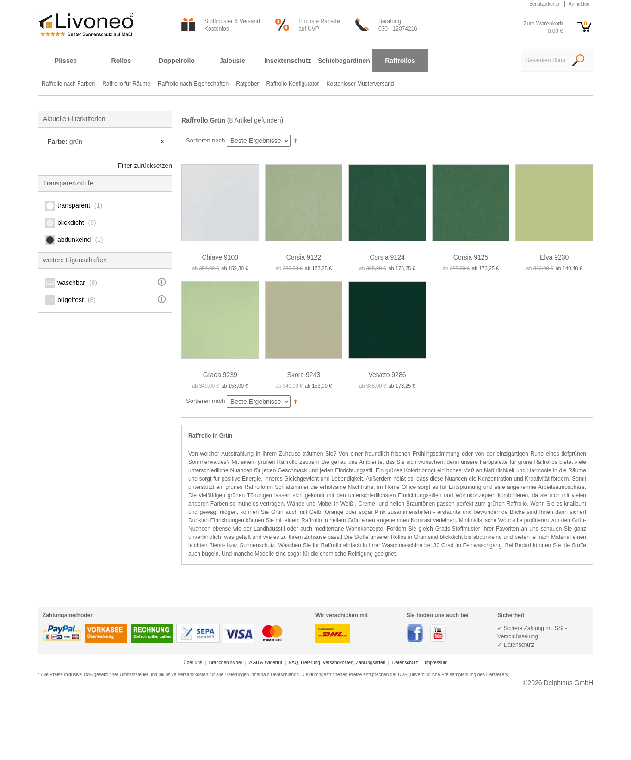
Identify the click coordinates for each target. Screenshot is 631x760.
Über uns (192, 662)
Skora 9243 (304, 374)
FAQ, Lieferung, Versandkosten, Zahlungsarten (337, 662)
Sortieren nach (205, 140)
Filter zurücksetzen (145, 165)
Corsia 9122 (304, 257)
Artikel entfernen (162, 141)
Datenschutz (405, 662)
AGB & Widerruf (265, 662)
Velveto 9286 (387, 374)
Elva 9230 (554, 257)
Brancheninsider (225, 662)
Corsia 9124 (387, 257)
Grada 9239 (220, 374)
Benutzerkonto (544, 3)
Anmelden (579, 3)
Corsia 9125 (471, 257)
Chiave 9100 (220, 257)
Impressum (436, 662)
